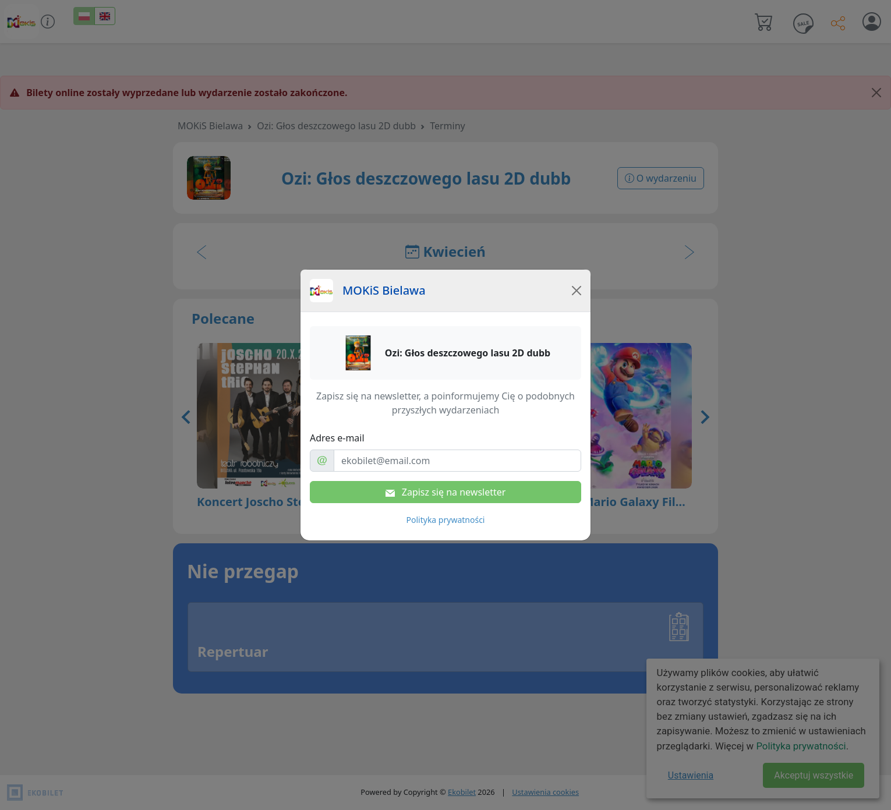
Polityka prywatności (445, 519)
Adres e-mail (337, 437)
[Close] (576, 290)
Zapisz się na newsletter (446, 492)
